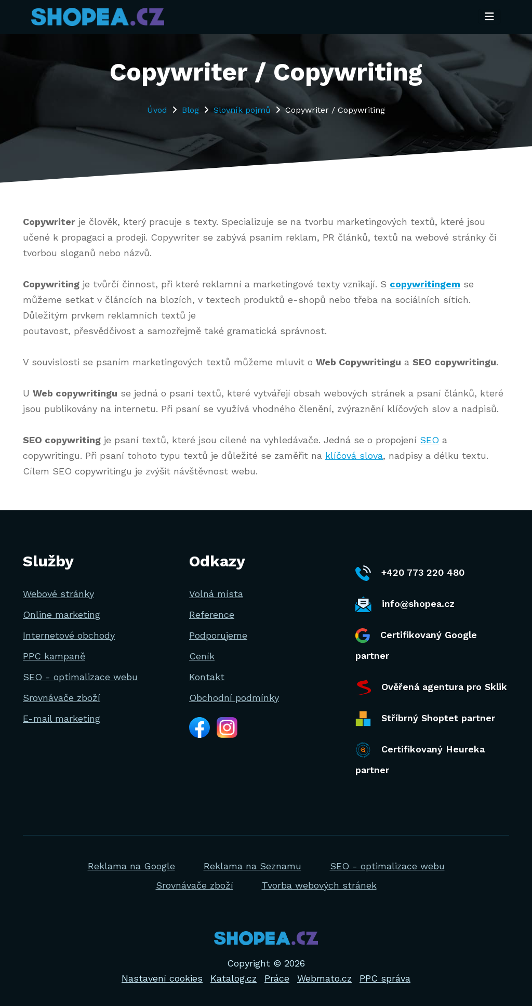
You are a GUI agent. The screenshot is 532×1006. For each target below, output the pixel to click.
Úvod (157, 110)
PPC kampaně (54, 656)
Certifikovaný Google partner (416, 644)
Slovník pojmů (242, 110)
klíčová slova (354, 455)
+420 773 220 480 (409, 573)
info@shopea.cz (405, 604)
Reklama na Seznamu (252, 866)
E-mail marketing (61, 718)
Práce (276, 978)
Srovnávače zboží (61, 697)
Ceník (202, 656)
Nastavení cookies (162, 978)
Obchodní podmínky (234, 697)
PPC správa (385, 978)
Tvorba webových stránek (319, 885)
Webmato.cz (324, 978)
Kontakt (206, 676)
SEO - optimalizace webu (80, 676)
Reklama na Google (131, 866)
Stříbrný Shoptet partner (425, 718)
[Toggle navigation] (489, 17)
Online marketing (61, 614)
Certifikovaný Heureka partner (420, 758)
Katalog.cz (233, 978)
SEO (429, 439)
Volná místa (216, 593)
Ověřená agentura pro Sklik (431, 687)
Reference (211, 614)
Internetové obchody (69, 635)
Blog (190, 110)
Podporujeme (218, 635)
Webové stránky (58, 593)
